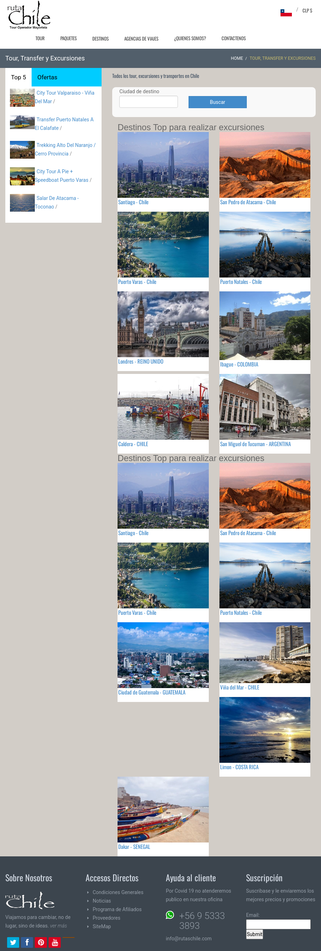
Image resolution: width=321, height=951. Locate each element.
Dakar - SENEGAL (134, 846)
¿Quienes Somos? (190, 38)
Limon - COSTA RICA (239, 767)
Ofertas (47, 77)
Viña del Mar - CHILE (239, 687)
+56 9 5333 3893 (202, 920)
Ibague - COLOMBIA (239, 364)
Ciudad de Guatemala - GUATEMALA (151, 692)
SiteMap (102, 926)
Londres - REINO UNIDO (140, 361)
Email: (278, 920)
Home (237, 58)
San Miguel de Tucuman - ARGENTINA (255, 444)
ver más (58, 926)
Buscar (217, 102)
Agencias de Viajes (141, 38)
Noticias (102, 901)
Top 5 (18, 77)
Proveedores (106, 918)
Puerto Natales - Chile (241, 281)
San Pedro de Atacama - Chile (248, 202)
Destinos (100, 38)
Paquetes (68, 38)
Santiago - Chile (133, 202)
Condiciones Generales (118, 892)
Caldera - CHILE (133, 444)
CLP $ (307, 10)
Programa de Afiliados (117, 909)
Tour (40, 38)
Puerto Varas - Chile (137, 281)
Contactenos (234, 38)
